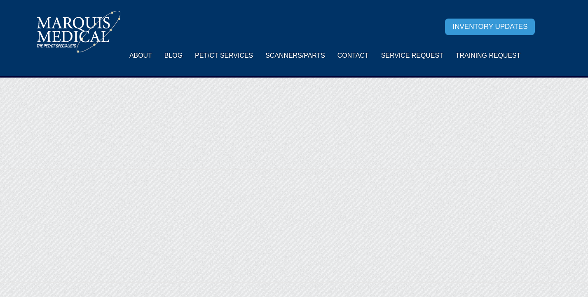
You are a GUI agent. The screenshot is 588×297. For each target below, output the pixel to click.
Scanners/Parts (295, 55)
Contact (353, 55)
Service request (412, 55)
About (140, 55)
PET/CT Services (224, 55)
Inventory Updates (489, 27)
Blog (173, 55)
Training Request (488, 55)
